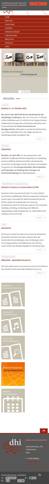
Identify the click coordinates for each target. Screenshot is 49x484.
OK (38, 4)
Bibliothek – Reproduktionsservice (16, 260)
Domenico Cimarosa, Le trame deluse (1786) (20, 187)
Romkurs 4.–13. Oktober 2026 (13, 108)
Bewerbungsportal (29, 74)
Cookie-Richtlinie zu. (13, 7)
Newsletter (6, 228)
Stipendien (6, 149)
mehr (39, 139)
